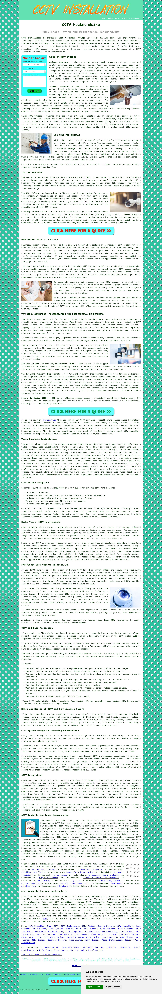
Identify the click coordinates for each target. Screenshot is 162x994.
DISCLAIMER (135, 18)
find (29, 896)
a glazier (76, 881)
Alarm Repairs (92, 940)
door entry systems (111, 881)
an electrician (29, 886)
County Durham (61, 950)
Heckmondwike (49, 420)
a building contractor (90, 870)
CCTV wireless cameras (125, 845)
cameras (120, 620)
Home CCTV (40, 932)
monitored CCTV (104, 834)
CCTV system (125, 636)
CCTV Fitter (39, 929)
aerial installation (43, 870)
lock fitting (44, 881)
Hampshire (125, 947)
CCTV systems (52, 910)
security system (29, 573)
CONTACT (125, 18)
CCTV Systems (56, 929)
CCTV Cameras (82, 934)
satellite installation (33, 872)
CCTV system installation (92, 736)
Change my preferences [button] (112, 987)
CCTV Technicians (70, 926)
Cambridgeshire (29, 950)
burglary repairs (48, 878)
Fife (41, 950)
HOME (104, 18)
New (42, 974)
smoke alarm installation (79, 872)
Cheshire (111, 947)
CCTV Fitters (88, 926)
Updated (48, 974)
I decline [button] (98, 987)
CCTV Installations (129, 934)
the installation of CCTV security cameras (62, 857)
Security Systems (57, 940)
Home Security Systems (103, 934)
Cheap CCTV (52, 926)
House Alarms (75, 940)
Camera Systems (106, 926)
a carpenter (60, 875)
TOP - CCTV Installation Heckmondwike (41, 955)
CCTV (128, 127)
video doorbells (79, 466)
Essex (49, 950)
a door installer (30, 883)
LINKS (110, 18)
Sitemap (23, 974)
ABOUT (117, 18)
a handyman (62, 886)
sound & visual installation (101, 878)
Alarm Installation (112, 940)
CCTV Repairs (38, 940)
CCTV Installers (125, 926)
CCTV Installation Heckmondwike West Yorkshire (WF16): (53, 38)
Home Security (107, 929)
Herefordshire (95, 950)
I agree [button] (90, 987)
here (45, 919)
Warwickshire (51, 947)
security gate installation (75, 883)
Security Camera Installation (83, 937)
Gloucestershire (71, 947)
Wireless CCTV (73, 929)
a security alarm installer (104, 875)
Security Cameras (45, 934)
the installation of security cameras (61, 851)
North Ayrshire (78, 950)
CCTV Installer (36, 926)
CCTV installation (85, 714)
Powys (136, 947)
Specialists (57, 974)
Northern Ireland (93, 947)
